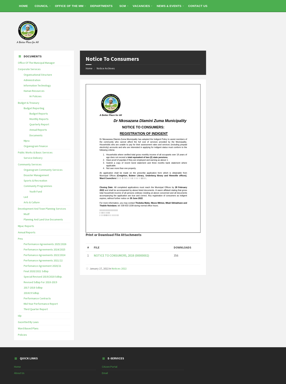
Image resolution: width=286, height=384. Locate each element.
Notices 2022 (119, 268)
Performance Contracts (37, 298)
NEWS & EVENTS (169, 6)
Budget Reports (38, 113)
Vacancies (141, 6)
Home (89, 68)
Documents (36, 135)
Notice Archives (106, 68)
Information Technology (37, 85)
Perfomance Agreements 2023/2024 (44, 255)
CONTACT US (197, 6)
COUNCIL (41, 6)
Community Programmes (38, 186)
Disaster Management (36, 175)
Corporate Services (29, 69)
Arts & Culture (32, 202)
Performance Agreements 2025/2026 (45, 244)
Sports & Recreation (35, 180)
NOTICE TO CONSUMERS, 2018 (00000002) (121, 255)
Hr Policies (35, 96)
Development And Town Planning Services (42, 208)
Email (105, 373)
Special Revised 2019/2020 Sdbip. (43, 276)
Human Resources (34, 91)
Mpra (26, 140)
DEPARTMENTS (101, 6)
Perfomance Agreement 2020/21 (42, 266)
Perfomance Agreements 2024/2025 (44, 249)
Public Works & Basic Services (35, 152)
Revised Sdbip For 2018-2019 (40, 282)
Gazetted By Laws (28, 322)
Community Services (30, 164)
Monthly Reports (39, 119)
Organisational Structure (38, 74)
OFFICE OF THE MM (69, 6)
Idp (20, 315)
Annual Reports (38, 129)
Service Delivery (33, 158)
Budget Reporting (34, 108)
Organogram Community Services (43, 170)
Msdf (26, 214)
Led (26, 197)
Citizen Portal (109, 366)
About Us (19, 373)
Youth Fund (35, 191)
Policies (22, 334)
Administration (32, 80)
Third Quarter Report (36, 309)
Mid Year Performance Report (41, 303)
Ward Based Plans (28, 328)
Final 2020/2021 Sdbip (36, 271)
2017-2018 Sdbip (33, 287)
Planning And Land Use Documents (43, 219)
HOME (23, 6)
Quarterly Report (39, 124)
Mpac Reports (26, 226)
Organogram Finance (36, 146)
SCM (122, 6)
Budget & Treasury (28, 103)
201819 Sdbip (31, 293)
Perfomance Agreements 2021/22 (43, 260)
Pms (20, 238)
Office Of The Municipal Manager (36, 62)
